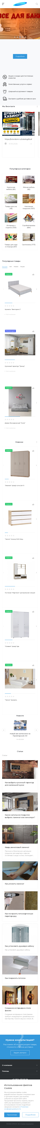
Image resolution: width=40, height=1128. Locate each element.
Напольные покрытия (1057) (29, 207)
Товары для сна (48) (11, 207)
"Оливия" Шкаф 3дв (12, 646)
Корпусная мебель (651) (11, 188)
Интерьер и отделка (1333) (11, 227)
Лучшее (4, 266)
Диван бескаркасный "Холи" (15, 423)
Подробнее (30, 1115)
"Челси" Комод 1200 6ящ (14, 539)
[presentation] (3, 289)
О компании (7, 1065)
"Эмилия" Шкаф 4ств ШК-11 (14, 485)
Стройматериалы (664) (28, 227)
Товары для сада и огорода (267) (11, 246)
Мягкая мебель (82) (29, 188)
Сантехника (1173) (28, 245)
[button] (14, 37)
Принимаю (12, 1115)
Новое (16, 266)
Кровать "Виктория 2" (13, 309)
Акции (22, 266)
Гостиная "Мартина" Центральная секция (20, 593)
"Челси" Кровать (11, 700)
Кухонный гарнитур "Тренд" (15, 366)
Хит (10, 266)
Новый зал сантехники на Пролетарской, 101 (20, 735)
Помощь (5, 1071)
